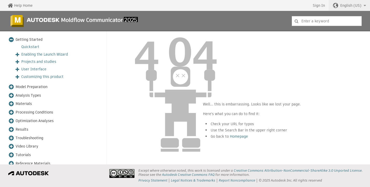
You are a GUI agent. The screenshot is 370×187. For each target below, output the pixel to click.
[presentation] (121, 173)
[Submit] (296, 21)
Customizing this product (42, 77)
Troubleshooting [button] (29, 138)
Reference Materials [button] (33, 163)
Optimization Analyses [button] (35, 121)
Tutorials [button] (23, 155)
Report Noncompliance (237, 180)
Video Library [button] (27, 146)
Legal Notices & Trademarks (193, 180)
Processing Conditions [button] (34, 112)
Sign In (319, 5)
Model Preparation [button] (31, 87)
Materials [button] (24, 104)
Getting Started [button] (29, 39)
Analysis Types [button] (28, 95)
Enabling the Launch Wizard (44, 54)
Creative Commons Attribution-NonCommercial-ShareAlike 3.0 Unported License (298, 170)
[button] (349, 5)
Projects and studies (38, 61)
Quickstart (30, 47)
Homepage (239, 136)
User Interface (33, 69)
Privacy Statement (152, 180)
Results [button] (22, 129)
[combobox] (327, 21)
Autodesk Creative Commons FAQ (188, 174)
